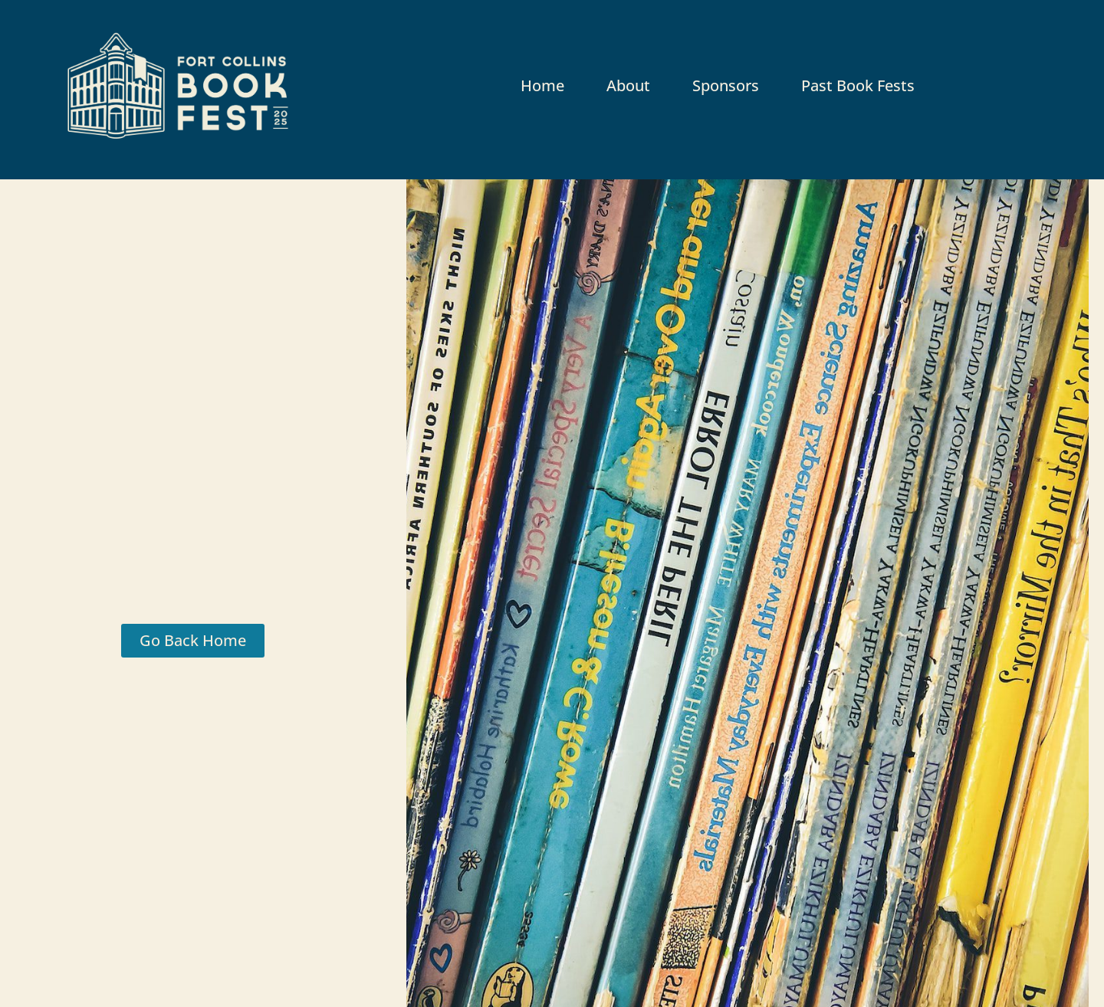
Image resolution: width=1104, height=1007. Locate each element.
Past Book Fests (858, 85)
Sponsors (725, 85)
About (628, 85)
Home (542, 85)
